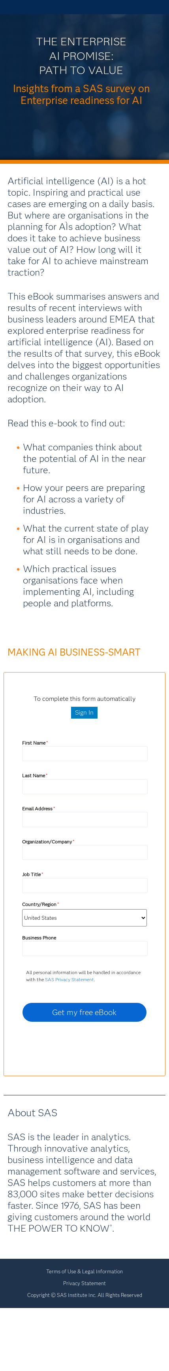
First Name (35, 743)
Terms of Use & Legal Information (84, 1271)
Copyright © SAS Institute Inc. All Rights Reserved (84, 1295)
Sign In (84, 712)
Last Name (34, 775)
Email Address (38, 808)
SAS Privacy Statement (69, 979)
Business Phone (39, 938)
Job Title (32, 874)
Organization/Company (48, 842)
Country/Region (40, 904)
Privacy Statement (84, 1283)
